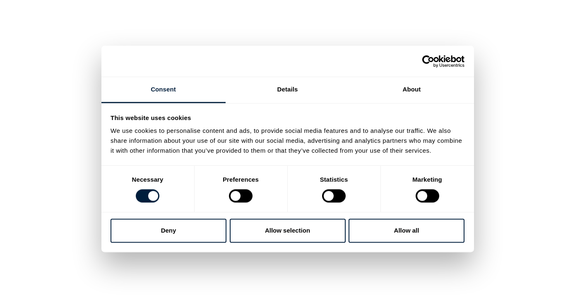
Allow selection (287, 230)
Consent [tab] (163, 89)
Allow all (406, 230)
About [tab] (412, 89)
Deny (168, 230)
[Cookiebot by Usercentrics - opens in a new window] (428, 61)
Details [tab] (287, 89)
